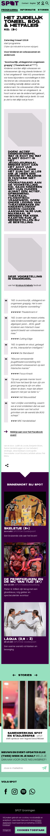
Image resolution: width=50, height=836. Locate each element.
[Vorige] (14, 675)
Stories (43, 9)
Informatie (27, 9)
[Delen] (7, 465)
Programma (9, 9)
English (33, 3)
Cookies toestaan (30, 830)
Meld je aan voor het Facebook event (26, 433)
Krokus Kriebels (24, 285)
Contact (25, 3)
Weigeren (7, 830)
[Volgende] (36, 675)
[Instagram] (14, 792)
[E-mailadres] (25, 768)
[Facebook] (5, 792)
